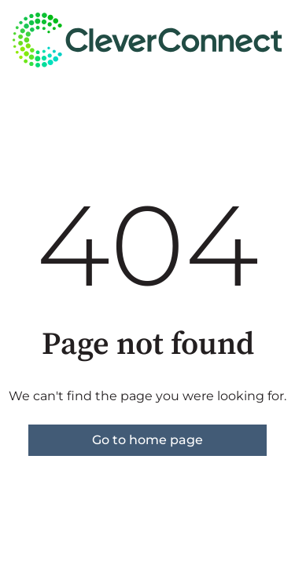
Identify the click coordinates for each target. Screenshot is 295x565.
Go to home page (147, 439)
